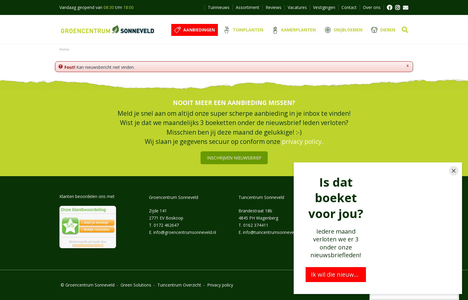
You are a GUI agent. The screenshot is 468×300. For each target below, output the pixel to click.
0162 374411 (255, 225)
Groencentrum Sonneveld (173, 197)
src (405, 30)
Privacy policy (220, 285)
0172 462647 (166, 225)
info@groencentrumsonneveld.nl (184, 232)
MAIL (406, 7)
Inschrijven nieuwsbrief (234, 158)
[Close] (453, 171)
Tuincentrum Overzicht (179, 285)
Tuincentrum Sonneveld (261, 197)
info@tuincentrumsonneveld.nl (272, 232)
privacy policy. (303, 141)
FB (389, 7)
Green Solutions (136, 285)
